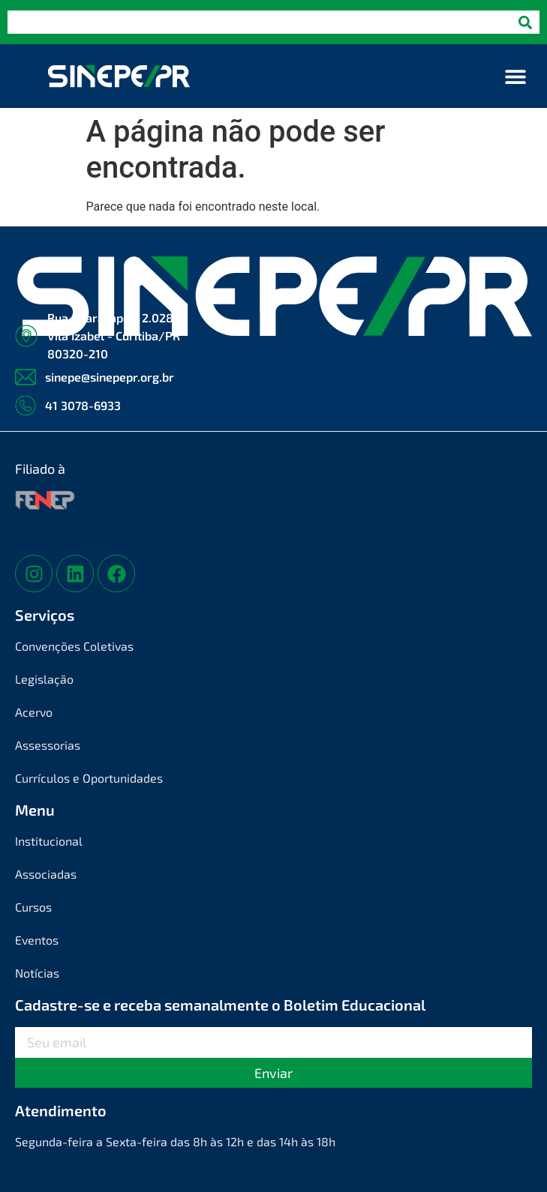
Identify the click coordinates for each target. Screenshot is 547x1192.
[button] (515, 76)
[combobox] (259, 22)
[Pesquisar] (525, 22)
